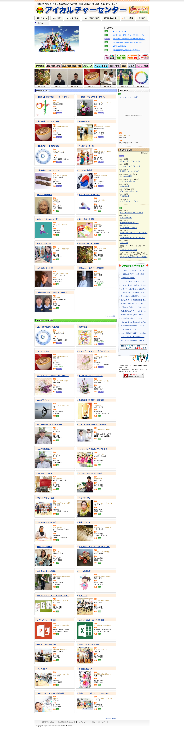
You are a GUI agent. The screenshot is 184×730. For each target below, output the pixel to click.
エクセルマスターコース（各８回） (92, 620)
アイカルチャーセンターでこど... (133, 329)
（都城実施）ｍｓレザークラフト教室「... (53, 292)
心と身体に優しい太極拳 (46, 571)
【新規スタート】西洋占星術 (48, 146)
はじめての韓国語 (85, 170)
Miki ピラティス (43, 400)
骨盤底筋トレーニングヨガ (129, 171)
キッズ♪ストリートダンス (129, 201)
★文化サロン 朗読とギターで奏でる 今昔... (129, 35)
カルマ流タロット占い (45, 268)
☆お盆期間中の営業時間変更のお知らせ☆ (127, 42)
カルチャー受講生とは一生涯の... (133, 289)
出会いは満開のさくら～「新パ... (133, 304)
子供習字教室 (124, 196)
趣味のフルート (84, 522)
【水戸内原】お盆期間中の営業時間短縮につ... (129, 39)
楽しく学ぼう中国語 (86, 219)
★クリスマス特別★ (119, 31)
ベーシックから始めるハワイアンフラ (93, 449)
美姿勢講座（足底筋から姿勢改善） (92, 400)
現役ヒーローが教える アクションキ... (133, 233)
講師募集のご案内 (48, 722)
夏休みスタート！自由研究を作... (133, 300)
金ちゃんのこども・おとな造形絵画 (50, 693)
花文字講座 (83, 327)
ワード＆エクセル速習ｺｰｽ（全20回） (93, 425)
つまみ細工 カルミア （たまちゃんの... (94, 547)
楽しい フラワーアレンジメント (91, 376)
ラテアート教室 (43, 351)
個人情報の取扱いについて (66, 722)
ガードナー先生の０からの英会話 (131, 213)
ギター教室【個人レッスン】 (130, 191)
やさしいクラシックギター (89, 644)
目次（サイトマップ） (99, 722)
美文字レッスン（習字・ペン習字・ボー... (53, 596)
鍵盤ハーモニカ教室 (44, 547)
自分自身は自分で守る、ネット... (133, 326)
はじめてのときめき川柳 (46, 644)
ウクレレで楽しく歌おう (46, 498)
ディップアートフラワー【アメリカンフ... (53, 376)
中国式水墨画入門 (85, 669)
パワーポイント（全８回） (47, 620)
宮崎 (106, 31)
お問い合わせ (83, 722)
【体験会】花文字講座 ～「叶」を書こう (53, 97)
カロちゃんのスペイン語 (46, 522)
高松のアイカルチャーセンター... (133, 311)
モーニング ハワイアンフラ (130, 166)
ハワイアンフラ (84, 498)
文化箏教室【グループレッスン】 (49, 170)
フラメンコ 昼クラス (127, 181)
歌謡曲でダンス (84, 121)
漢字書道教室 (124, 186)
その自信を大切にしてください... (133, 318)
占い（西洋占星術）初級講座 (48, 327)
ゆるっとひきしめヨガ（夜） (48, 219)
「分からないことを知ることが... (133, 292)
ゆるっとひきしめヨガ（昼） (89, 195)
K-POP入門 (83, 596)
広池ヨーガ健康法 (126, 218)
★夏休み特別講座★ (119, 46)
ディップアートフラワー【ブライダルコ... (94, 351)
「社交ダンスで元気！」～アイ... (133, 270)
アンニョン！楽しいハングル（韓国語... (133, 257)
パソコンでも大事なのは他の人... (133, 322)
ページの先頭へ (111, 316)
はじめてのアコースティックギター (132, 238)
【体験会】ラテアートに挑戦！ (49, 121)
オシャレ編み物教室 (44, 195)
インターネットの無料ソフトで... (133, 285)
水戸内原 (107, 38)
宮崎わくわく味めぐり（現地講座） (92, 268)
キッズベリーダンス (86, 146)
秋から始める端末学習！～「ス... (133, 296)
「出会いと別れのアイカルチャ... (133, 307)
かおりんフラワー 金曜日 (89, 244)
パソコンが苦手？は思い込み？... (133, 340)
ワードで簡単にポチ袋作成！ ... (132, 337)
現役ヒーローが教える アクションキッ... (94, 693)
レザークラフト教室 (44, 473)
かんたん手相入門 (44, 244)
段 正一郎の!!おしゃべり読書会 (49, 425)
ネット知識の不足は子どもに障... (133, 333)
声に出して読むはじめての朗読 (90, 473)
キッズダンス (42, 669)
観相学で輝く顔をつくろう (129, 223)
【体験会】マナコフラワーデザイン (92, 97)
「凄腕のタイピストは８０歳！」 (133, 274)
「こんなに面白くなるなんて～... (133, 281)
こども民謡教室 (84, 571)
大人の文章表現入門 (44, 449)
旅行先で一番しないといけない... (133, 315)
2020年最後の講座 (128, 278)
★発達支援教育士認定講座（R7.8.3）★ (126, 50)
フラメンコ (124, 243)
